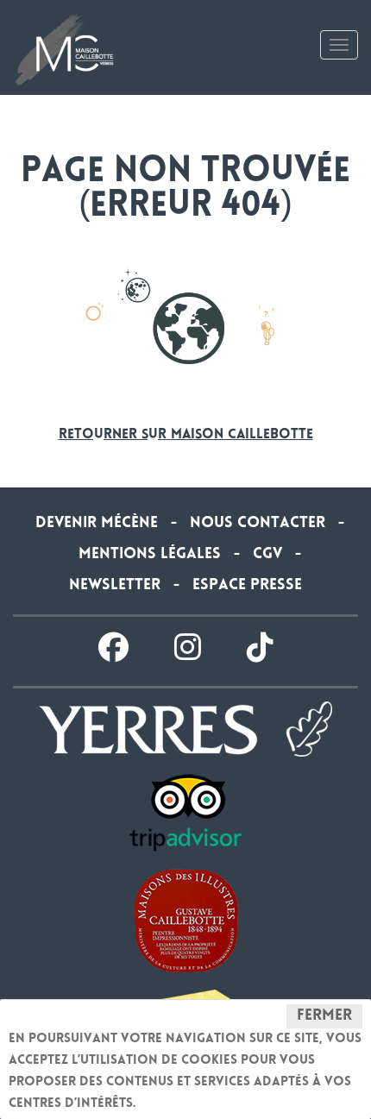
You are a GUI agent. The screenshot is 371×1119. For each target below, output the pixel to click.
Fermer (324, 1016)
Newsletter (114, 586)
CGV (267, 555)
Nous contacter (257, 523)
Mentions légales (150, 555)
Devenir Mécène (96, 523)
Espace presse (247, 586)
